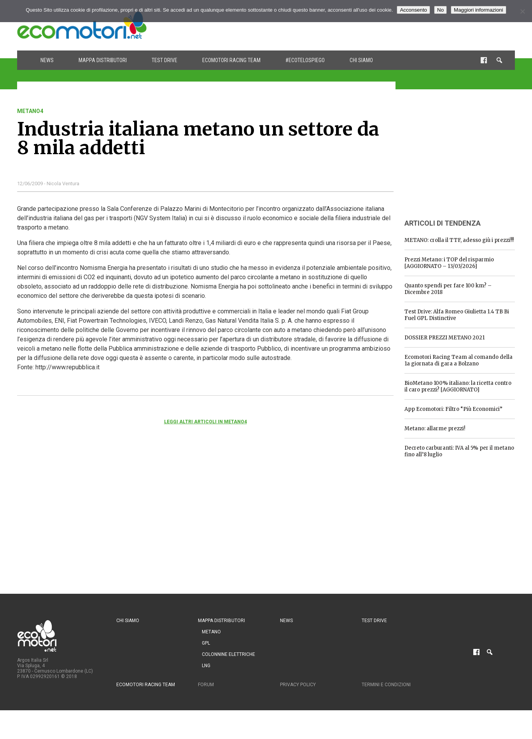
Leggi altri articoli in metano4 (205, 421)
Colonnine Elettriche (228, 654)
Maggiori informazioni (478, 10)
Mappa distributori (103, 60)
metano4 (30, 111)
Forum (206, 684)
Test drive (164, 60)
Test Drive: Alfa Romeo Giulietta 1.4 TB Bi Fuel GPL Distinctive (456, 315)
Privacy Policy (298, 684)
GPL (206, 643)
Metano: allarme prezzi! (434, 428)
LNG (206, 665)
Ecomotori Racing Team (231, 60)
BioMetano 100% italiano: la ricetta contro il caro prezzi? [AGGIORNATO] (457, 386)
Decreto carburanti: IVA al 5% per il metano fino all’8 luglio (459, 451)
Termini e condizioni (386, 684)
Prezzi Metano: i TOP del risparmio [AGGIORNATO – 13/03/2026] (449, 263)
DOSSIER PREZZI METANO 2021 (444, 337)
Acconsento (413, 10)
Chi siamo (361, 60)
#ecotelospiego (305, 60)
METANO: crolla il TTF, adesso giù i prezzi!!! (459, 240)
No (440, 10)
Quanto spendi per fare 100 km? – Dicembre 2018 (448, 289)
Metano (211, 632)
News (47, 60)
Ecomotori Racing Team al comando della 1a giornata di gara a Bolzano (458, 360)
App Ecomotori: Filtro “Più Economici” (453, 409)
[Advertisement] (373, 25)
